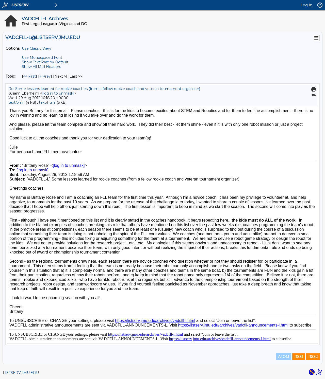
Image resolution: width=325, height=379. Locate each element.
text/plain (16, 102)
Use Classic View (36, 48)
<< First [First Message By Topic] (29, 76)
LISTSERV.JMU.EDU (21, 372)
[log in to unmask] (58, 93)
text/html (47, 102)
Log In (306, 5)
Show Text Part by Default (45, 62)
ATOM (283, 356)
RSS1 (298, 356)
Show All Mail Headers (41, 66)
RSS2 (313, 356)
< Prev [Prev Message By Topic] (45, 76)
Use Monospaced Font (42, 57)
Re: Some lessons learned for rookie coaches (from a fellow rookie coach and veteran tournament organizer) (104, 88)
